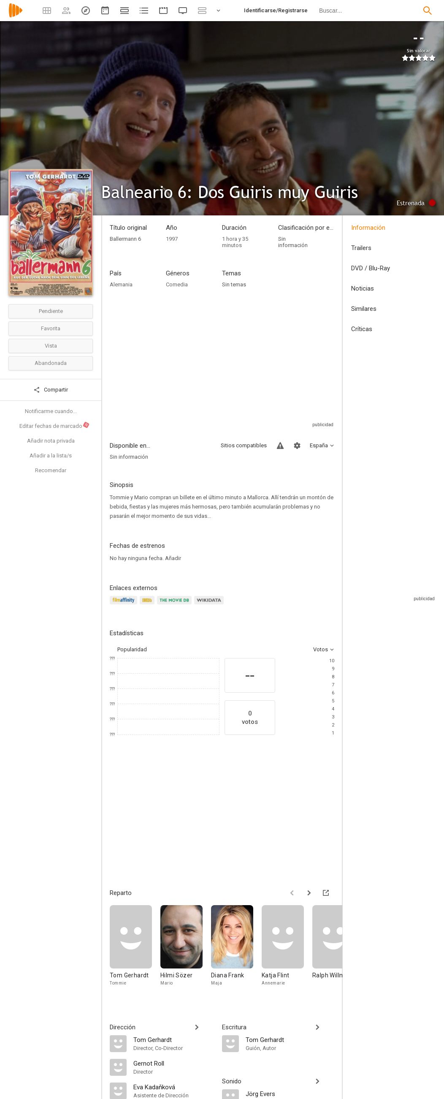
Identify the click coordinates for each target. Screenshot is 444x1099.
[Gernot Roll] (173, 1063)
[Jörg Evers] (290, 1093)
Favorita (50, 328)
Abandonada (51, 363)
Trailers (361, 248)
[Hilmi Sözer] (185, 949)
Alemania (121, 284)
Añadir (173, 558)
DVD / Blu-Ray (370, 268)
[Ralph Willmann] (337, 949)
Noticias (362, 288)
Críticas (361, 329)
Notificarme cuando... (51, 411)
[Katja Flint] (287, 949)
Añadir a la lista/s (51, 455)
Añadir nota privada (51, 441)
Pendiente (51, 311)
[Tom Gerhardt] (135, 949)
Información (368, 227)
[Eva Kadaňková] (173, 1087)
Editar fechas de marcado (54, 425)
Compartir (50, 389)
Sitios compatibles (244, 445)
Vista (51, 346)
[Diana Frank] (236, 949)
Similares (363, 309)
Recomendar (50, 470)
